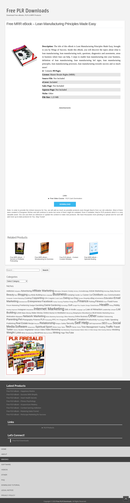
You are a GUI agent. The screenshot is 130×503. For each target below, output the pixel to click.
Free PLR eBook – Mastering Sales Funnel (22, 411)
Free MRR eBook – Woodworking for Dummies (44, 250)
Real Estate (22, 323)
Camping (70, 295)
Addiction (10, 291)
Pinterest (36, 320)
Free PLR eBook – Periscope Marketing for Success (26, 415)
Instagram (22, 309)
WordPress (38, 333)
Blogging (23, 294)
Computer (9, 298)
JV (69, 310)
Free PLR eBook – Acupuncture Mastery (21, 404)
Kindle (73, 309)
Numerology (60, 316)
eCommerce (99, 298)
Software (21, 326)
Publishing (10, 323)
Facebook (47, 301)
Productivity (91, 320)
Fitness (99, 301)
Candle (77, 295)
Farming (59, 301)
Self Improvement (95, 323)
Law (84, 309)
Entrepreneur (35, 301)
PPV (57, 320)
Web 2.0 (87, 330)
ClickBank (98, 294)
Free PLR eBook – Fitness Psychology (21, 401)
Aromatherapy (84, 291)
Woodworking (30, 333)
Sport (49, 326)
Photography (27, 320)
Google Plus (76, 305)
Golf (70, 305)
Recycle (36, 323)
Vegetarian (29, 330)
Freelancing (24, 305)
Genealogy (64, 305)
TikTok (79, 327)
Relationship (47, 323)
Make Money (26, 313)
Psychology (100, 320)
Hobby (117, 305)
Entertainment (23, 301)
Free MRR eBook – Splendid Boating (94, 250)
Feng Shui (73, 302)
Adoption (17, 291)
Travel (117, 327)
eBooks (4, 459)
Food (110, 301)
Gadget (32, 305)
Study (59, 327)
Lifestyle (113, 309)
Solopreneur (31, 327)
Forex (115, 301)
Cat (90, 295)
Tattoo (63, 327)
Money (112, 313)
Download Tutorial (10, 485)
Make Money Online (40, 313)
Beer (15, 295)
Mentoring (69, 313)
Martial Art (53, 313)
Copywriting (38, 298)
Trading (102, 327)
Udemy (15, 330)
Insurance (30, 310)
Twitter (9, 329)
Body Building (36, 295)
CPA (46, 298)
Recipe (31, 323)
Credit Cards (59, 298)
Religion (58, 323)
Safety (63, 323)
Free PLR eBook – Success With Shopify (21, 394)
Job (66, 309)
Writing (56, 332)
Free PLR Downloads (27, 10)
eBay (92, 298)
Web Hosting (102, 330)
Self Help (82, 323)
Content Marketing (18, 298)
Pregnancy (63, 320)
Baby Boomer (115, 291)
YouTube (69, 332)
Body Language (47, 295)
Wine (23, 333)
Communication (114, 295)
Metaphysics (77, 313)
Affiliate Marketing (43, 290)
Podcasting (48, 320)
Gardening (56, 305)
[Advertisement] (65, 35)
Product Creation (77, 319)
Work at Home (48, 333)
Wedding (116, 330)
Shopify (110, 323)
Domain (80, 298)
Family (55, 301)
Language (79, 309)
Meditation (61, 313)
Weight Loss (13, 332)
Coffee (105, 295)
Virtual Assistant (75, 330)
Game (47, 305)
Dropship (86, 298)
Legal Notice (7, 490)
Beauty (10, 294)
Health (104, 305)
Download (65, 204)
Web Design (94, 330)
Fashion (66, 302)
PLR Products (49, 428)
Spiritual (40, 326)
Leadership (106, 310)
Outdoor (100, 316)
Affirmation (57, 291)
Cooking (28, 298)
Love (18, 313)
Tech (68, 326)
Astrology (107, 291)
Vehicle (37, 330)
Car (81, 295)
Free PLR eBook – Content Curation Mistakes (69, 250)
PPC (54, 320)
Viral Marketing (65, 330)
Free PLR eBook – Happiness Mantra (20, 391)
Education (108, 298)
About (4, 454)
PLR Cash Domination (74, 198)
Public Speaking (111, 320)
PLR (42, 320)
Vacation (21, 330)
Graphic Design (85, 305)
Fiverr (105, 301)
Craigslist (51, 298)
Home (3, 449)
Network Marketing (34, 316)
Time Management (89, 327)
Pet (20, 319)
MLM (94, 313)
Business (60, 294)
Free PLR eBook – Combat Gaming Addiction (23, 408)
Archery (76, 291)
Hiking (111, 305)
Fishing (92, 302)
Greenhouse (94, 305)
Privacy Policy (8, 495)
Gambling (39, 305)
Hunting (8, 309)
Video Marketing (52, 330)
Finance (82, 301)
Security (70, 323)
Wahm (82, 330)
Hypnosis (14, 309)
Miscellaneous (87, 313)
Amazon (64, 291)
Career (86, 295)
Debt (72, 298)
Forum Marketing (12, 305)
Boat (29, 295)
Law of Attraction (94, 309)
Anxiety (70, 291)
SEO (104, 323)
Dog (76, 298)
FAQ (3, 480)
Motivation (10, 316)
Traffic (109, 326)
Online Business (81, 316)
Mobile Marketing (103, 313)
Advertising (26, 291)
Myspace (19, 316)
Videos (4, 470)
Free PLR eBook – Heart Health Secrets (21, 398)
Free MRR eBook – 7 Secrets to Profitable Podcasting (19, 251)
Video (42, 330)
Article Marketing (96, 291)
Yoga (63, 333)
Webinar (109, 330)
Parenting (12, 319)
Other (92, 316)
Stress (55, 327)
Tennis (74, 327)
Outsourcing (108, 316)
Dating (66, 298)
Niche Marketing (51, 316)
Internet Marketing (49, 309)
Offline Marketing (69, 316)
